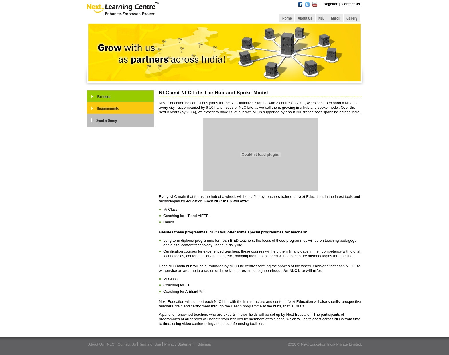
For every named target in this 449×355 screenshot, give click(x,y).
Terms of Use (150, 344)
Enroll (335, 18)
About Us (305, 18)
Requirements (108, 108)
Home (287, 18)
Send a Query (106, 120)
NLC (321, 18)
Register (331, 4)
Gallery (351, 18)
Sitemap (204, 344)
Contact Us (351, 4)
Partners (103, 96)
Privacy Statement (179, 344)
